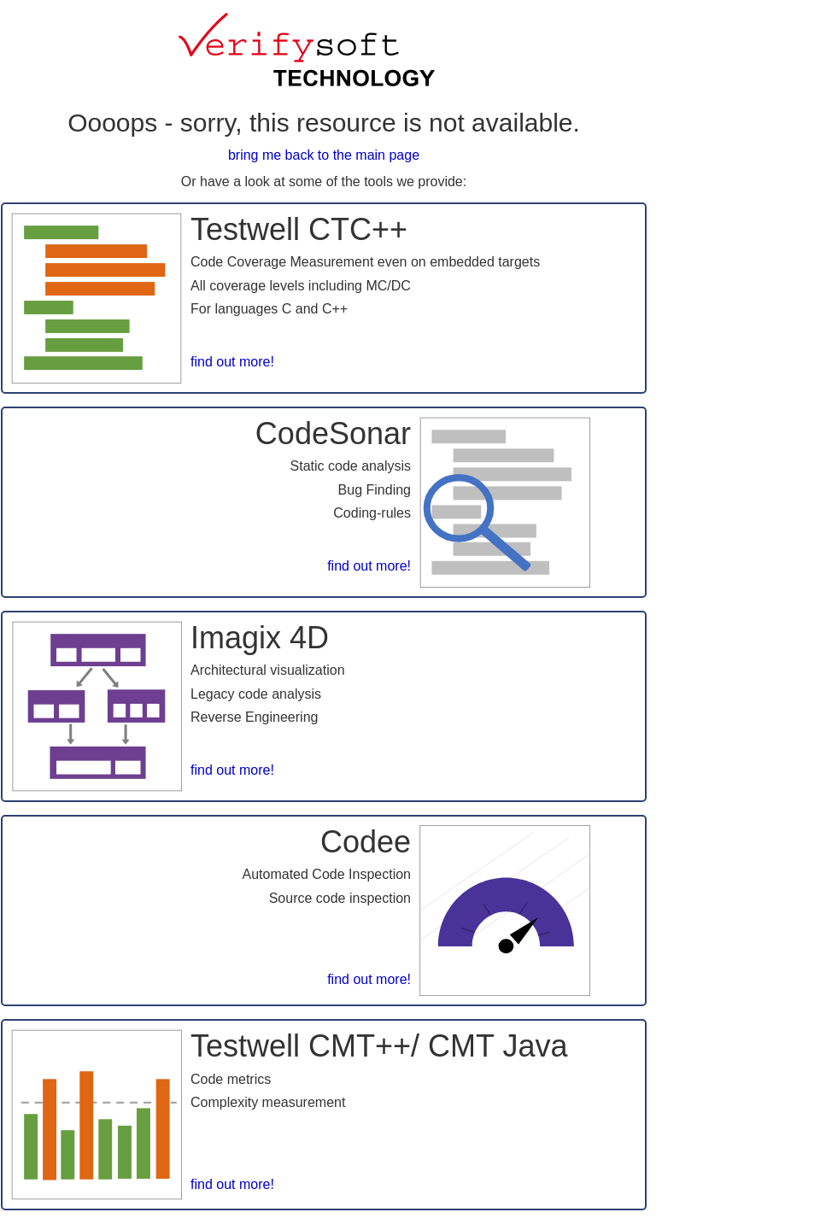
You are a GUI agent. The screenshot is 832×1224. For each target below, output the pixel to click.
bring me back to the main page (323, 155)
